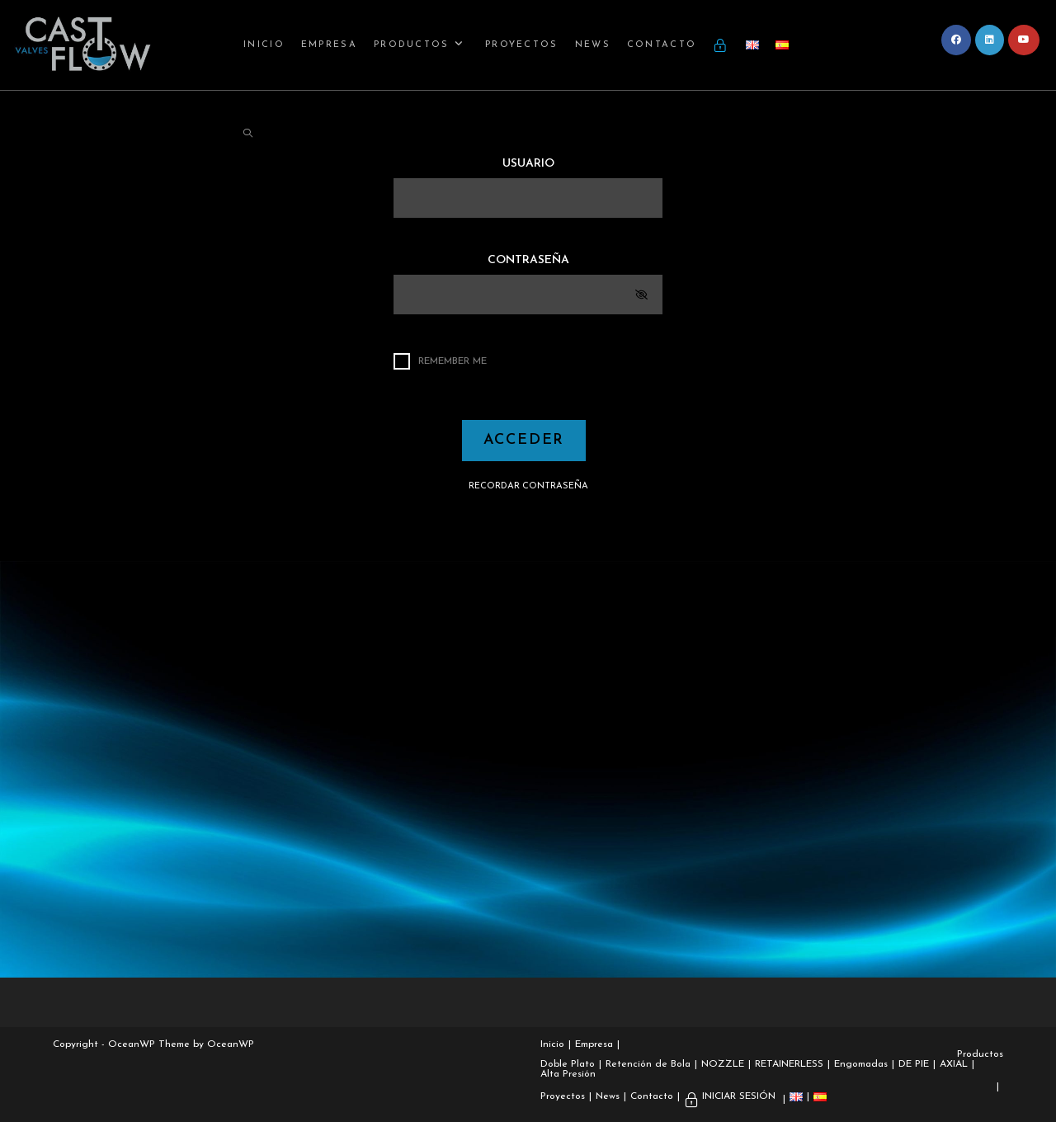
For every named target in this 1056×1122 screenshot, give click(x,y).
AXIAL (954, 1064)
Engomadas (861, 1064)
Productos (980, 1054)
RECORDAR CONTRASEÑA (528, 486)
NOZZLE (722, 1064)
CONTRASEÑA (528, 260)
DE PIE (913, 1064)
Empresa (594, 1044)
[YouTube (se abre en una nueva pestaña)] (1024, 40)
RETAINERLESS (789, 1064)
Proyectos (562, 1096)
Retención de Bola (648, 1064)
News (608, 1096)
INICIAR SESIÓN (739, 1096)
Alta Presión (568, 1074)
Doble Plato (567, 1064)
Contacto (651, 1096)
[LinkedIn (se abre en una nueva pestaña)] (989, 40)
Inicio (552, 1044)
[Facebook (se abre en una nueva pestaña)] (956, 40)
